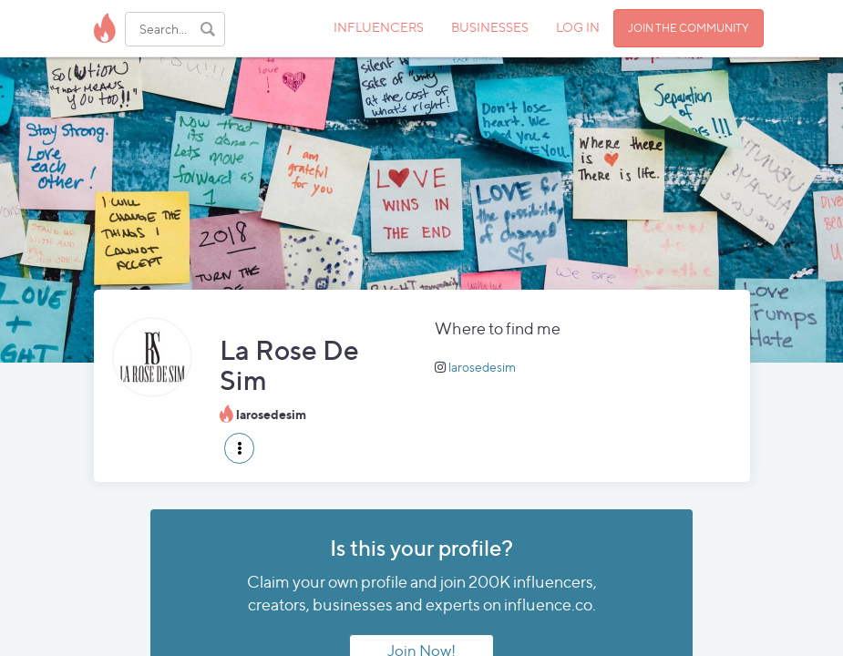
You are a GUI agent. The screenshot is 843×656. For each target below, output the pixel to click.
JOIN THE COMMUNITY (688, 28)
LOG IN (578, 27)
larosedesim (482, 366)
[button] (239, 448)
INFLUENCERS (379, 27)
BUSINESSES (490, 27)
